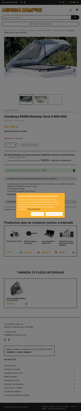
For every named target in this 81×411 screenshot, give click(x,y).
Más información (34, 209)
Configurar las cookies (54, 214)
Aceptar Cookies (37, 214)
